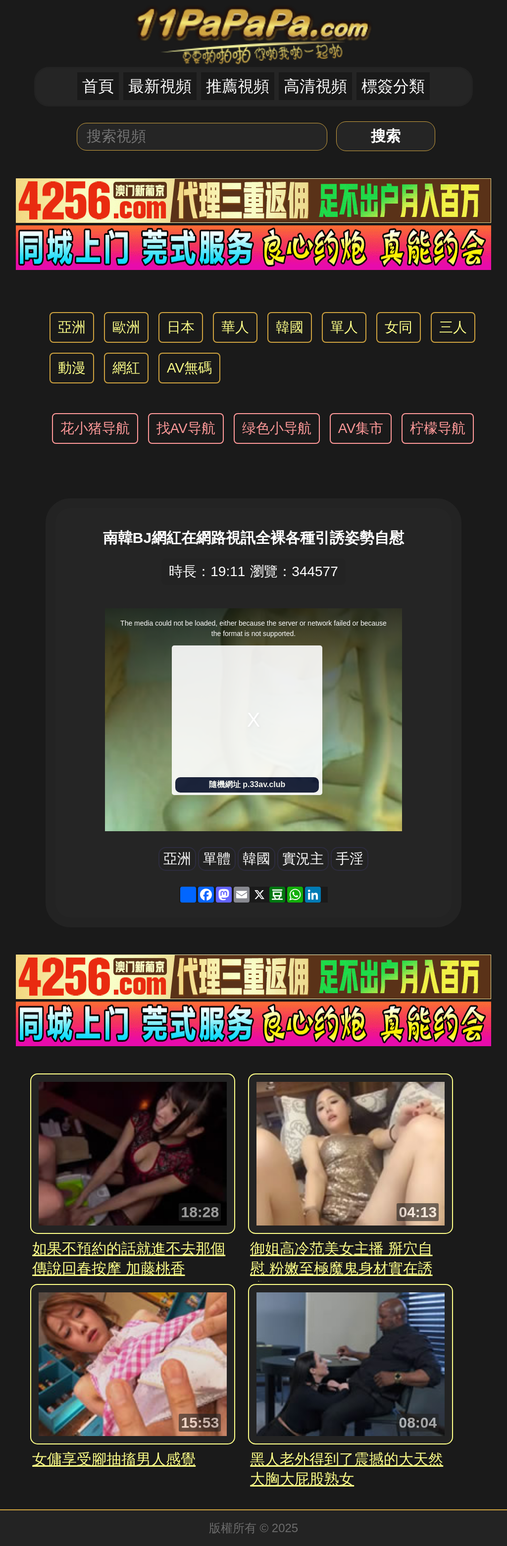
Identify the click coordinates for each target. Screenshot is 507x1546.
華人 (235, 327)
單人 (344, 327)
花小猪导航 (95, 428)
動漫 (72, 367)
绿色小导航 (276, 428)
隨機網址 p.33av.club (247, 784)
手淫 (349, 858)
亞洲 (72, 327)
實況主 (303, 858)
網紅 (126, 367)
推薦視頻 (237, 86)
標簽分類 (393, 86)
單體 (217, 858)
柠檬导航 (437, 428)
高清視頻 (315, 86)
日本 (181, 327)
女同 (398, 327)
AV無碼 (189, 367)
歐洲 (126, 327)
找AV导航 (185, 428)
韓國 (290, 327)
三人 (453, 327)
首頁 (98, 86)
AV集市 (360, 428)
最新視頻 (160, 86)
